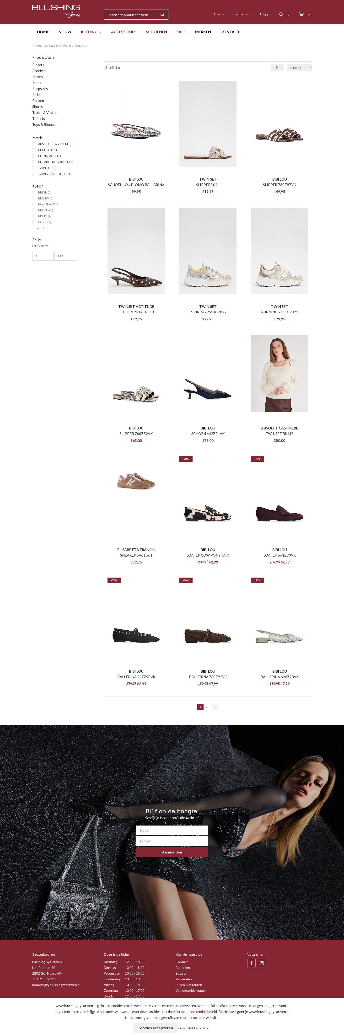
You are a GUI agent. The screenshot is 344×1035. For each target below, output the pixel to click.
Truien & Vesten (44, 112)
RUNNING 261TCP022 (207, 312)
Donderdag (112, 979)
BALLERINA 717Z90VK (136, 677)
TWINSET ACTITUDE (54, 174)
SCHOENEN (156, 31)
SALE (181, 31)
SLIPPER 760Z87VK (279, 184)
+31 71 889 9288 (45, 979)
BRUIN (45, 216)
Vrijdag (109, 985)
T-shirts (38, 118)
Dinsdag (110, 967)
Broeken (39, 71)
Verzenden (184, 979)
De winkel (219, 14)
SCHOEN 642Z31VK (208, 433)
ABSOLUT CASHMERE (56, 144)
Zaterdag (111, 990)
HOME (43, 31)
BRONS (45, 210)
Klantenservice (243, 14)
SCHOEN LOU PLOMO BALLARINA (136, 184)
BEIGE (45, 192)
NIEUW (65, 31)
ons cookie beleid (203, 1011)
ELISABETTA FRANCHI (55, 162)
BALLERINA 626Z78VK (280, 677)
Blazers (38, 65)
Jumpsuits (40, 88)
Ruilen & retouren (189, 985)
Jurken (37, 94)
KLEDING (89, 31)
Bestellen (183, 967)
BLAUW (46, 198)
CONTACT (230, 31)
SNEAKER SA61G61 (136, 555)
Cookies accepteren (155, 1027)
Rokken (38, 100)
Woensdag (112, 973)
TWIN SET (47, 168)
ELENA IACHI (49, 156)
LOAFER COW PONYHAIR (208, 555)
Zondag (109, 996)
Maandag (111, 962)
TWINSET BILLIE (279, 433)
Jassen (37, 77)
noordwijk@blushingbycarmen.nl (56, 985)
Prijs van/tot (40, 245)
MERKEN (203, 31)
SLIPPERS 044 (208, 184)
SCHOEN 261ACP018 (136, 312)
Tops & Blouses (44, 124)
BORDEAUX (48, 204)
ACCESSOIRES (123, 31)
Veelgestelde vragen (191, 990)
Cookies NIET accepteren (194, 1028)
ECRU (44, 222)
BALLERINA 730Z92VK (208, 677)
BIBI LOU (47, 150)
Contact (182, 962)
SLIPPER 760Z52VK (136, 433)
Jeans (36, 82)
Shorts (37, 106)
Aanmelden (172, 852)
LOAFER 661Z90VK (279, 555)
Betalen (181, 973)
